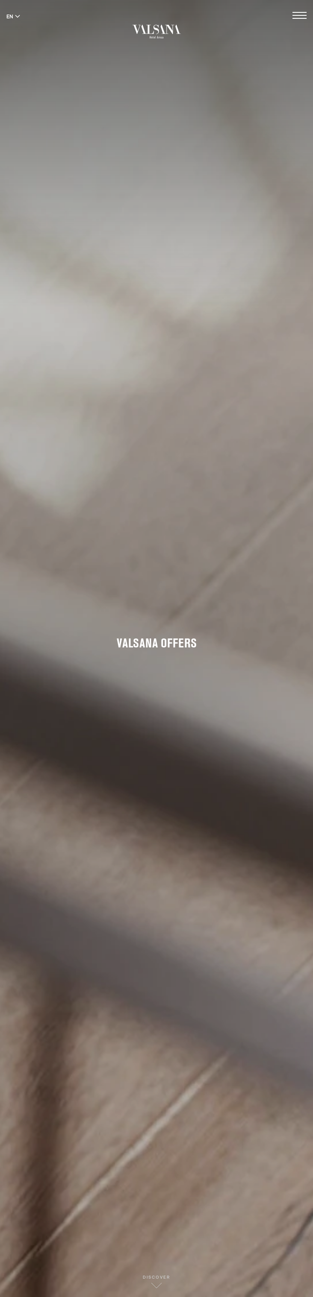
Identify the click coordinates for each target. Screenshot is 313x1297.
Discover (156, 1281)
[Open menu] (299, 16)
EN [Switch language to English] (13, 16)
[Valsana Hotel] (157, 31)
